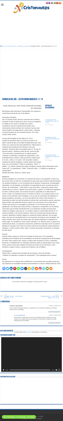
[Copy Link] (29, 268)
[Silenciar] (56, 370)
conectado (29, 332)
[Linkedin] (11, 268)
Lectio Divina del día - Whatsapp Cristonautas (18, 46)
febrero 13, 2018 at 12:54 (55, 305)
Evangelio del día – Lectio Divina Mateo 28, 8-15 (52, 139)
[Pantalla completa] (59, 370)
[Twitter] (7, 268)
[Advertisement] (31, 27)
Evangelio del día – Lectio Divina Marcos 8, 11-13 (13, 296)
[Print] (36, 268)
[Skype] (32, 268)
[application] (31, 354)
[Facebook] (4, 268)
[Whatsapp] (18, 268)
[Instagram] (40, 268)
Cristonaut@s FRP (19, 315)
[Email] (47, 268)
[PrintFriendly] (43, 268)
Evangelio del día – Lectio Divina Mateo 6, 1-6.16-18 (49, 296)
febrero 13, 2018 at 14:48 (55, 315)
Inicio (2, 46)
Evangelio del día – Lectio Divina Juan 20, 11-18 (52, 121)
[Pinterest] (14, 268)
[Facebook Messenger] (22, 268)
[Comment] (25, 268)
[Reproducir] (4, 370)
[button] (19, 417)
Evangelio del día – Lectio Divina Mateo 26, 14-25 (52, 156)
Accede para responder (54, 311)
